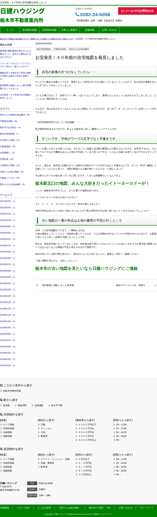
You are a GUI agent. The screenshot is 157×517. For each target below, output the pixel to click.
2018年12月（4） (8, 308)
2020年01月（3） (8, 239)
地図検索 (7, 436)
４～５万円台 (85, 463)
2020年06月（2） (8, 226)
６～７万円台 (85, 466)
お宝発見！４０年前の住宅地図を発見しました (15, 96)
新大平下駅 (56, 405)
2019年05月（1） (8, 277)
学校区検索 (8, 428)
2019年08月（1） (8, 258)
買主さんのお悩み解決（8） (13, 184)
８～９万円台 (85, 470)
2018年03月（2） (8, 365)
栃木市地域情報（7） (10, 134)
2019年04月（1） (8, 283)
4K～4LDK (121, 436)
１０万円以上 (85, 474)
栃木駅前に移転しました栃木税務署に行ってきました (15, 87)
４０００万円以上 (87, 440)
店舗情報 (89, 29)
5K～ (118, 440)
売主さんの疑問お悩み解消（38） (15, 115)
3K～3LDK (121, 432)
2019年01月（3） (8, 302)
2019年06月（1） (8, 271)
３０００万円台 (86, 436)
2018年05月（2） (8, 353)
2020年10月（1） (8, 214)
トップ (10, 29)
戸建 (43, 424)
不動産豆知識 (60, 49)
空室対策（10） (7, 159)
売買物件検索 (49, 29)
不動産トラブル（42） (10, 178)
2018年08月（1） (8, 334)
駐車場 (44, 466)
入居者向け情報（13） (10, 165)
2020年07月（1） (8, 220)
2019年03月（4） (8, 289)
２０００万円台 (86, 432)
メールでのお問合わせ (137, 10)
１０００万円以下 (87, 424)
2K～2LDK (121, 428)
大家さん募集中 (69, 29)
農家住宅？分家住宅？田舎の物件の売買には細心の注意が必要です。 (15, 76)
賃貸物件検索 (29, 29)
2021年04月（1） (8, 207)
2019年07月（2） (8, 264)
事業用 (44, 436)
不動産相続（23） (8, 146)
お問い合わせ (109, 29)
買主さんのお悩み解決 (79, 49)
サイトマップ (146, 507)
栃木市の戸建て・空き (100, 507)
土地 (43, 432)
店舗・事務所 (47, 463)
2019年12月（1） (8, 245)
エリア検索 (8, 424)
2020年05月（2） (8, 233)
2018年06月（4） (8, 346)
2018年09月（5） (8, 327)
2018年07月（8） (8, 340)
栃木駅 (6, 405)
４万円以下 (84, 459)
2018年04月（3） (8, 359)
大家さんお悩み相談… (70, 507)
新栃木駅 (22, 405)
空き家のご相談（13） (10, 140)
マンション (46, 428)
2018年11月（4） (8, 315)
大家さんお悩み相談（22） (12, 172)
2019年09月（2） (8, 252)
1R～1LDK (121, 424)
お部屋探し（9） (8, 152)
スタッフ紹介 (23, 507)
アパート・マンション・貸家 (55, 459)
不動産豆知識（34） (9, 121)
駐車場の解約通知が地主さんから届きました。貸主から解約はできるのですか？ (15, 54)
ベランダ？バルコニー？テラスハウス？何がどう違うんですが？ (15, 65)
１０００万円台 (86, 428)
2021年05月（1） (8, 201)
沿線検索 (7, 432)
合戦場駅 (38, 405)
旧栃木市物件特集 (12, 391)
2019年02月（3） (8, 296)
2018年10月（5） (8, 321)
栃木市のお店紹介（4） (11, 127)
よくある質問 (44, 507)
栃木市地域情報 (43, 49)
